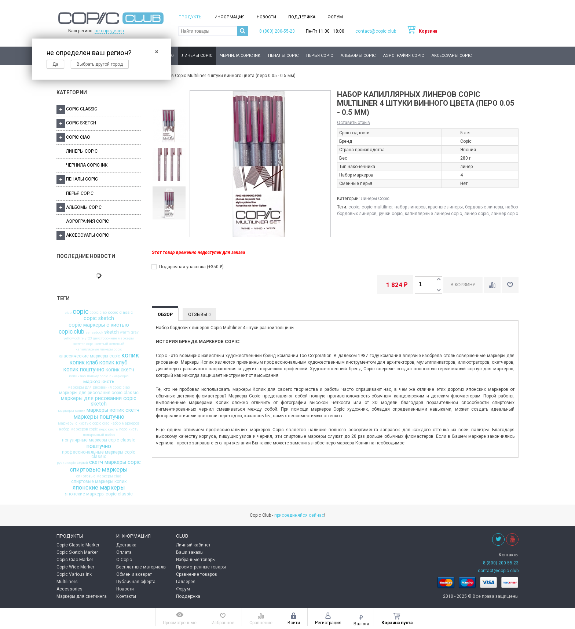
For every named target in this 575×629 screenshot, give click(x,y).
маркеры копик (71, 410)
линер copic (119, 376)
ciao (68, 312)
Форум (335, 17)
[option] (168, 126)
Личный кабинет (193, 545)
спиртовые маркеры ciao (98, 476)
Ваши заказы (190, 552)
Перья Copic (319, 55)
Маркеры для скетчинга (81, 596)
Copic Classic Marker (77, 545)
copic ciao (98, 312)
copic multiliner (377, 207)
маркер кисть (98, 381)
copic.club (71, 332)
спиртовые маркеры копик (99, 481)
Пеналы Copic (283, 55)
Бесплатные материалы (141, 567)
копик (130, 355)
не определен (109, 30)
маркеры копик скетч (113, 410)
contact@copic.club (375, 31)
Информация (230, 17)
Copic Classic (76, 109)
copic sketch (99, 318)
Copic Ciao (73, 137)
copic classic (120, 312)
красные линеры (445, 207)
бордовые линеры (484, 207)
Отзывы (199, 314)
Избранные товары (196, 559)
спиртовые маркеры (99, 469)
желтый (101, 344)
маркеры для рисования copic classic (99, 392)
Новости (266, 17)
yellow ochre (73, 338)
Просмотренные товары (201, 567)
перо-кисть (128, 429)
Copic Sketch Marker (77, 552)
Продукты (190, 17)
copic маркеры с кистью (99, 325)
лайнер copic (97, 376)
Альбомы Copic (358, 55)
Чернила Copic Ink (240, 55)
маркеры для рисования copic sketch (98, 401)
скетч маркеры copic (115, 462)
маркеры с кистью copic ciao (83, 423)
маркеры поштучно (98, 417)
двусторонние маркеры (113, 338)
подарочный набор (99, 435)
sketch (111, 332)
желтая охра (83, 344)
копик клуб (113, 363)
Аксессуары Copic (452, 55)
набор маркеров (124, 423)
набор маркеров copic (78, 429)
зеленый (116, 344)
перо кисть (108, 429)
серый (82, 463)
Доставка (126, 545)
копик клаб (84, 363)
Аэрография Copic (403, 55)
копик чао (77, 376)
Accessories (69, 589)
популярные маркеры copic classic (98, 440)
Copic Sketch (76, 123)
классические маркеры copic (89, 356)
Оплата (124, 552)
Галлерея (185, 581)
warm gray (129, 332)
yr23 (88, 338)
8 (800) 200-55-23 (277, 31)
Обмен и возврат (134, 574)
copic (81, 311)
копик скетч (120, 369)
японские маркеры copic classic (99, 494)
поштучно (99, 446)
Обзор (165, 314)
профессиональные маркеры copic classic (98, 454)
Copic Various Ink (74, 574)
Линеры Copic (197, 55)
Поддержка (301, 17)
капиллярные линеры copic (99, 349)
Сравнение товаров (196, 574)
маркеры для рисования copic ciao (98, 387)
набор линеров (410, 207)
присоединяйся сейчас (299, 515)
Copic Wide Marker (75, 567)
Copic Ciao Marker (74, 559)
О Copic (124, 559)
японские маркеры (99, 488)
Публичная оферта (135, 581)
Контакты (126, 596)
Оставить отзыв (353, 122)
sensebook (94, 332)
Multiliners (67, 581)
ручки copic (66, 463)
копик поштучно (84, 369)
